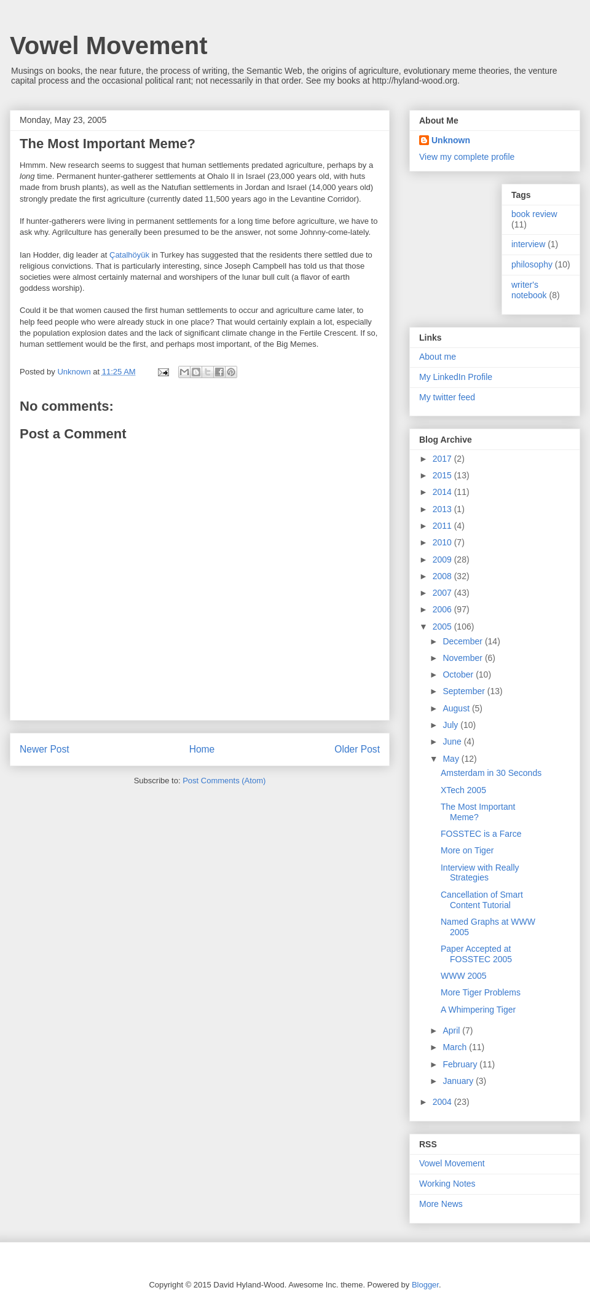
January (459, 1081)
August (456, 708)
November (463, 658)
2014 (443, 492)
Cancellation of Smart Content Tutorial (482, 900)
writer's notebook (529, 290)
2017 (443, 459)
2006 (443, 609)
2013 (443, 509)
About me (437, 357)
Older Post (357, 749)
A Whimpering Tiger (478, 1009)
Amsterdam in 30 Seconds (491, 773)
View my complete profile (466, 157)
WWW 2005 (464, 976)
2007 (443, 593)
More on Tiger (467, 850)
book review (534, 214)
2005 (443, 626)
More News (441, 1204)
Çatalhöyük (129, 254)
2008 (443, 576)
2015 (443, 475)
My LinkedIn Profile (455, 377)
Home (202, 749)
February (460, 1064)
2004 (443, 1102)
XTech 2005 (463, 790)
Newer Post (44, 749)
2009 (443, 559)
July (451, 725)
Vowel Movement (109, 45)
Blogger (425, 1284)
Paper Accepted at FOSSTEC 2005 (476, 954)
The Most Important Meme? (478, 812)
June (452, 741)
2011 (443, 526)
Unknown (450, 140)
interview (528, 244)
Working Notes (447, 1183)
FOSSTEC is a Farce (481, 834)
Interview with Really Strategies (480, 873)
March (455, 1047)
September (464, 691)
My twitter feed (447, 397)
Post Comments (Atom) (224, 780)
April (452, 1030)
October (459, 674)
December (463, 641)
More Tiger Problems (481, 992)
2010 (443, 542)
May (451, 759)
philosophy (532, 264)
